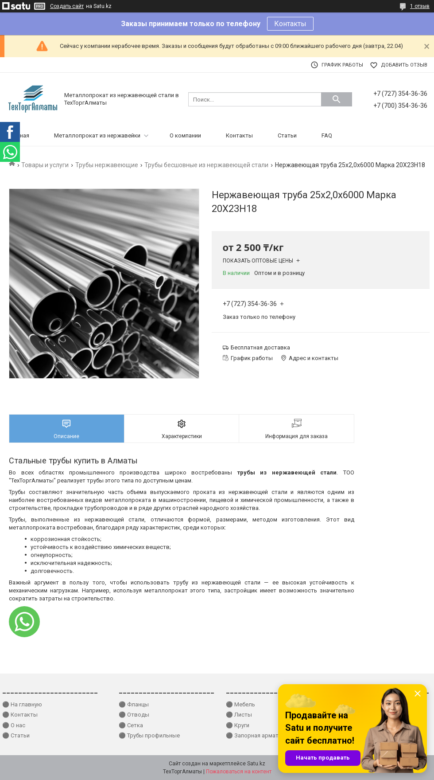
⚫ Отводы (134, 714)
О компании (185, 135)
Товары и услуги (45, 165)
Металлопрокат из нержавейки (97, 135)
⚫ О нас (13, 725)
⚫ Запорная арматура (257, 735)
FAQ (327, 135)
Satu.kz (256, 763)
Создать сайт (67, 6)
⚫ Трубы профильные (149, 735)
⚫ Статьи (16, 735)
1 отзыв (420, 6)
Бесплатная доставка (260, 347)
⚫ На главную (22, 704)
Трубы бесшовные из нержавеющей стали (206, 165)
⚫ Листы (239, 714)
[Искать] (336, 99)
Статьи (287, 135)
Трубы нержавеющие (106, 165)
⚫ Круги (237, 725)
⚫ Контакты (20, 714)
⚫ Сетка (131, 725)
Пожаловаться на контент (238, 771)
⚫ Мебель (240, 704)
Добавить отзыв (404, 65)
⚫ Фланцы (134, 704)
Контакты (290, 24)
